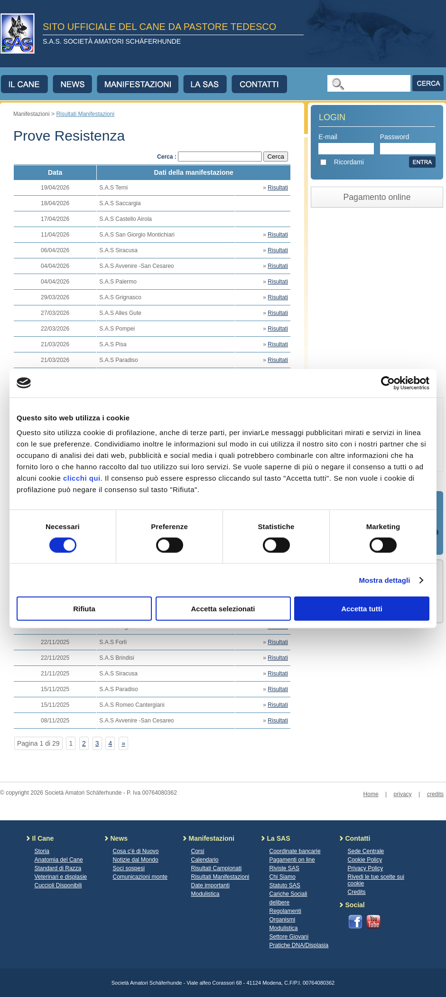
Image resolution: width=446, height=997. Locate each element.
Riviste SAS (284, 868)
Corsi (197, 851)
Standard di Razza (58, 868)
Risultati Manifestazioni (85, 114)
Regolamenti (285, 911)
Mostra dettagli (384, 580)
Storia (42, 851)
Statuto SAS (284, 885)
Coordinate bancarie (295, 851)
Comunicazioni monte (140, 877)
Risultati (278, 187)
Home (371, 794)
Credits (357, 892)
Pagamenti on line (292, 859)
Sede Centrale (366, 851)
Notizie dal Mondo (135, 859)
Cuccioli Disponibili (58, 885)
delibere (279, 902)
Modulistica (205, 894)
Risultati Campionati (216, 868)
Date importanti (210, 885)
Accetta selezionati (223, 609)
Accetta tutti (361, 609)
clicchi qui (82, 478)
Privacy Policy (365, 868)
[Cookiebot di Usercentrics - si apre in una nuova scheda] (387, 383)
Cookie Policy (365, 859)
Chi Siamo (282, 877)
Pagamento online (377, 197)
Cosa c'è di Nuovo (136, 851)
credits (435, 794)
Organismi (282, 919)
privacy (403, 794)
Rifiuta (84, 609)
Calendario (205, 859)
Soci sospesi (129, 868)
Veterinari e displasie (61, 877)
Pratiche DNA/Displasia (299, 945)
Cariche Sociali (288, 894)
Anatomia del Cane (59, 859)
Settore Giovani (289, 936)
